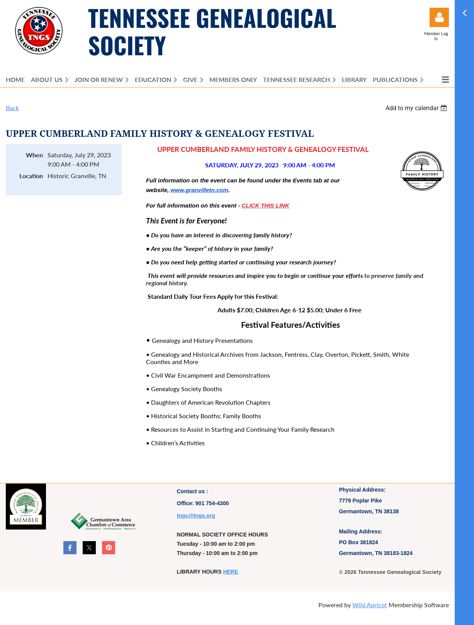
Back (12, 107)
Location (31, 175)
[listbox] (417, 108)
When (34, 154)
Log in (439, 17)
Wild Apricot (369, 604)
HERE (230, 572)
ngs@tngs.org (196, 516)
